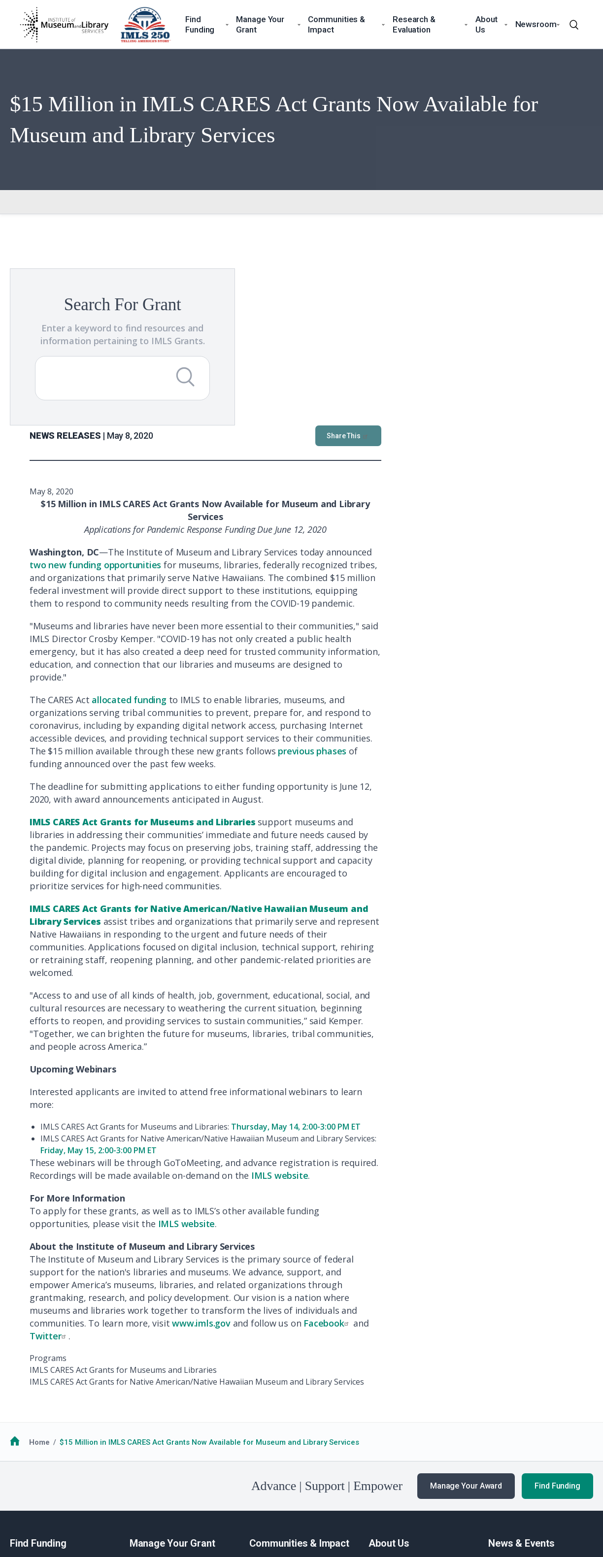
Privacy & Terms (108, 1489)
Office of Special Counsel (330, 1489)
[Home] (64, 24)
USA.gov (401, 1489)
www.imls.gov (413, 1146)
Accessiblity (187, 1489)
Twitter (260, 1159)
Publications (510, 1442)
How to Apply (32, 1393)
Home (39, 1265)
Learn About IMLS (399, 1393)
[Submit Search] (172, 389)
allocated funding (340, 523)
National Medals (277, 1405)
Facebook (539, 1146)
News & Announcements (531, 1393)
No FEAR (57, 1489)
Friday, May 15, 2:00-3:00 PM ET (310, 973)
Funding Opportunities (49, 1405)
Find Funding (557, 1309)
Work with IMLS (394, 1405)
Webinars (504, 1430)
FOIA (26, 1489)
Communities (272, 1393)
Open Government (246, 1489)
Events (499, 1418)
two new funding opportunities (307, 388)
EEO (151, 1489)
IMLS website (491, 999)
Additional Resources (47, 1418)
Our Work (504, 1405)
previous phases (524, 574)
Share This (560, 259)
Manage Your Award (466, 1309)
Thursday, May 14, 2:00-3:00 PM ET (507, 949)
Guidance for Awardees (171, 1393)
